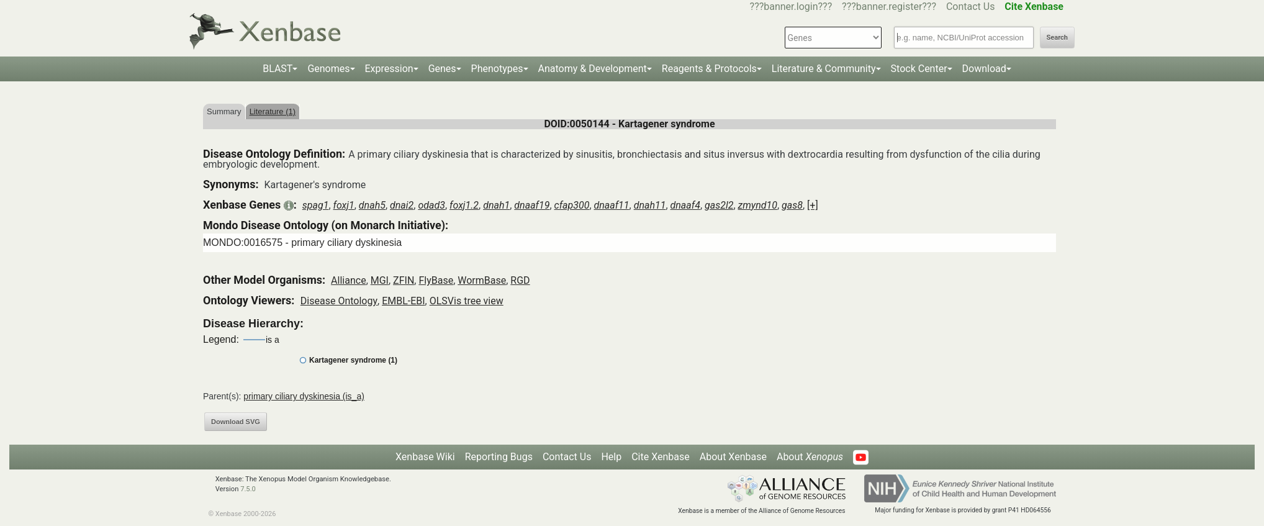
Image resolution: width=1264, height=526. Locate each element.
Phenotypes (497, 69)
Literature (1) (273, 111)
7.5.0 (248, 489)
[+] (812, 205)
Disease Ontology (338, 301)
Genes (442, 69)
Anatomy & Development (592, 69)
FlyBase (435, 280)
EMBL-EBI (403, 301)
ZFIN (403, 280)
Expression (389, 69)
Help (611, 457)
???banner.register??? (889, 6)
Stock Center (919, 69)
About (810, 457)
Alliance (348, 280)
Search (1057, 38)
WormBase (482, 280)
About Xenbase (733, 457)
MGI (380, 280)
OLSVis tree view (466, 301)
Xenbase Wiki (425, 457)
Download (984, 69)
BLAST (277, 69)
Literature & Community (824, 69)
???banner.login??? (791, 6)
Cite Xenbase (660, 457)
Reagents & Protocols (709, 69)
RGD (520, 280)
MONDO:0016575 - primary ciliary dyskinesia (302, 242)
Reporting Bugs (499, 457)
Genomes (328, 69)
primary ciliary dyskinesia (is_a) (303, 396)
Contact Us (970, 6)
